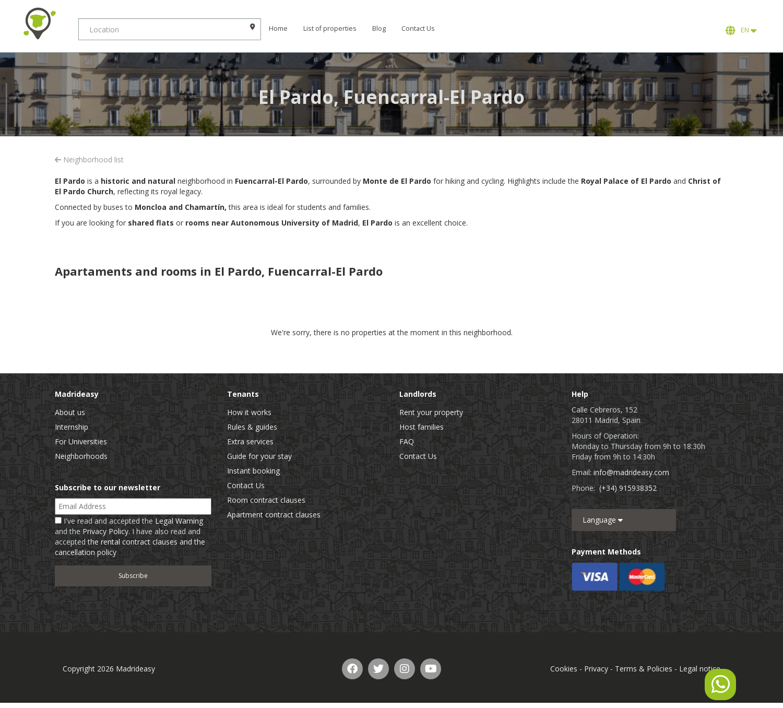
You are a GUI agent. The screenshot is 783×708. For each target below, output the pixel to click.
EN (741, 30)
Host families (421, 427)
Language (603, 520)
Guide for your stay (259, 456)
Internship (71, 427)
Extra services (250, 441)
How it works (249, 412)
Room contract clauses (266, 500)
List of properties (330, 28)
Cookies (563, 669)
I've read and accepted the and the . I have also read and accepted (130, 536)
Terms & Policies (643, 669)
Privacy (596, 669)
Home (278, 28)
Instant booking (253, 471)
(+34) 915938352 (628, 488)
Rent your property (431, 412)
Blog (379, 28)
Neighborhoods (81, 456)
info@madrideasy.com (631, 472)
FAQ (406, 441)
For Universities (81, 441)
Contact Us (418, 28)
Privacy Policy (105, 531)
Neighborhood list (89, 159)
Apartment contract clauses (274, 515)
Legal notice (699, 669)
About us (70, 412)
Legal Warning (179, 521)
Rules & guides (252, 427)
